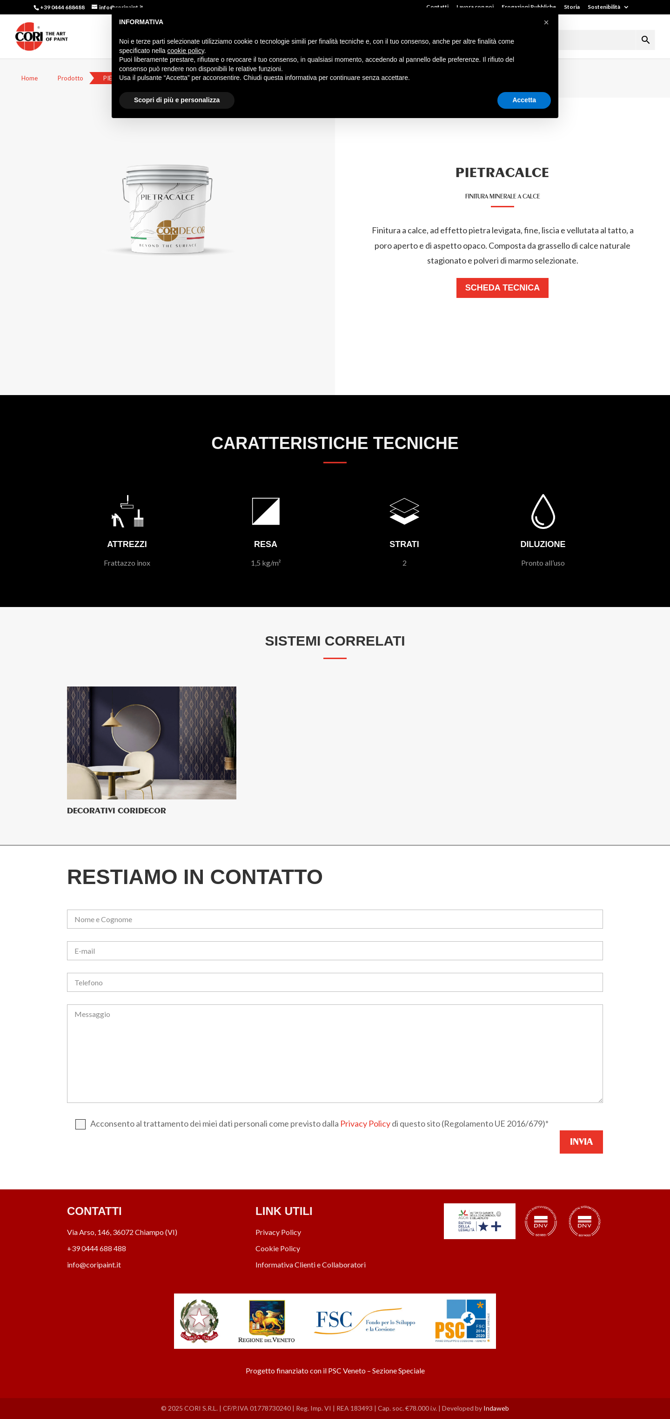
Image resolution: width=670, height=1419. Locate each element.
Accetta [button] (524, 100)
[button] (546, 22)
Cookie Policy (277, 1248)
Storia (572, 7)
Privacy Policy (365, 1123)
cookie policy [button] (186, 50)
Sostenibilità (604, 7)
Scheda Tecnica (502, 287)
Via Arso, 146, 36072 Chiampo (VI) (122, 1232)
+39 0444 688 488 (96, 1248)
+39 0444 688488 (62, 7)
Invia (581, 1141)
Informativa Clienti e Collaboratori (310, 1264)
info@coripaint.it (94, 1264)
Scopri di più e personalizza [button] (177, 100)
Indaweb (496, 1408)
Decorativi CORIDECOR (116, 811)
